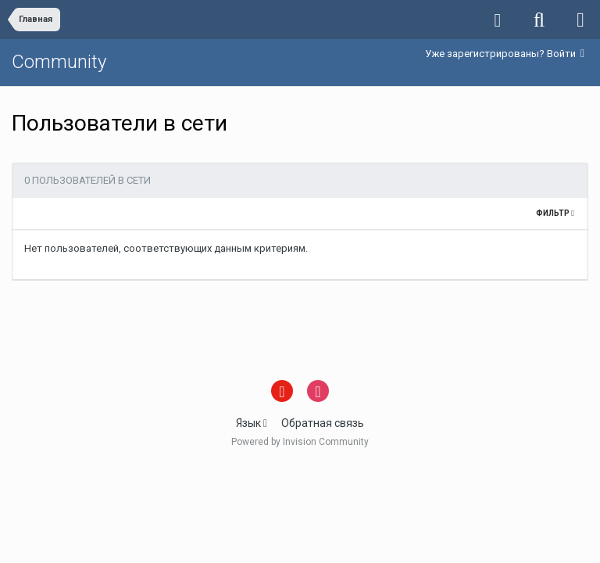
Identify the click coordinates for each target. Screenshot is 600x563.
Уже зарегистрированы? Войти (504, 53)
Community (59, 62)
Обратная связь (322, 423)
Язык (251, 423)
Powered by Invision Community (300, 441)
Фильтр (555, 213)
